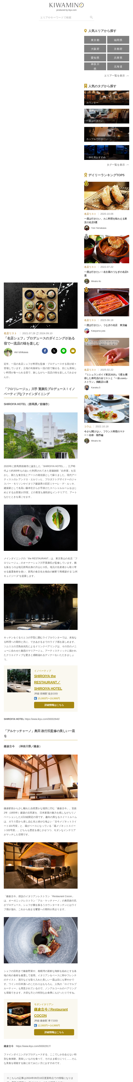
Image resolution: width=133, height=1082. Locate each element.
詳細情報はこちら (54, 705)
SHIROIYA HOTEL (14, 719)
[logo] (66, 5)
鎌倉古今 (9, 1046)
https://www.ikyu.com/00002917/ (33, 1046)
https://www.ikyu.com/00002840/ (42, 719)
